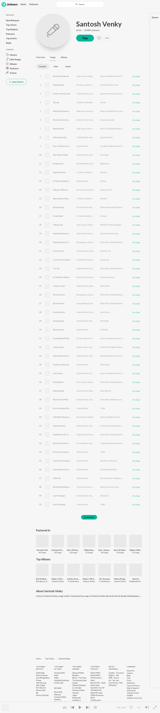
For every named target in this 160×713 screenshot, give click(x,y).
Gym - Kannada (104, 550)
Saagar (75, 683)
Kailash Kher (98, 111)
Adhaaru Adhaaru (60, 190)
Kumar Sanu (40, 690)
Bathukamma (58, 85)
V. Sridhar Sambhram (85, 172)
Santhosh (80, 102)
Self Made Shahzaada (62, 417)
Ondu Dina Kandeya (61, 461)
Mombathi (104, 321)
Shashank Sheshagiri (97, 312)
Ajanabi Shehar (59, 172)
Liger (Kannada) (106, 137)
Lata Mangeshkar (43, 678)
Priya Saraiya (82, 382)
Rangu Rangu (58, 207)
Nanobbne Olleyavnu (108, 461)
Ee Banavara (58, 164)
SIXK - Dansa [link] (114, 678)
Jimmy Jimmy (58, 347)
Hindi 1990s (95, 673)
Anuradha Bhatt (95, 399)
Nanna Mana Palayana (62, 198)
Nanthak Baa (58, 129)
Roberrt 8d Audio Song (109, 487)
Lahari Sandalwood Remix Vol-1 (112, 338)
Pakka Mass (89, 550)
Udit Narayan (41, 683)
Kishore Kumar (42, 675)
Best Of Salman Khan (120, 550)
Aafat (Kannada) (59, 137)
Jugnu (74, 695)
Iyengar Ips (104, 260)
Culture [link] (130, 673)
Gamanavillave (59, 426)
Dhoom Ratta (58, 303)
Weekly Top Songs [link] (61, 702)
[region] (89, 658)
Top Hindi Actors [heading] (58, 668)
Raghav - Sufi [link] (114, 675)
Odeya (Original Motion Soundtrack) (114, 111)
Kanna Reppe (58, 321)
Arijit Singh (40, 673)
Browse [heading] (58, 688)
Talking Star (58, 225)
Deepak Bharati (83, 268)
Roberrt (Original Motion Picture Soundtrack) (118, 76)
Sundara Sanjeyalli (61, 365)
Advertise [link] (131, 683)
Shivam (56, 102)
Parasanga (104, 155)
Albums (64, 57)
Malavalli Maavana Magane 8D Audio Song (71, 233)
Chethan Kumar (83, 94)
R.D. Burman (41, 688)
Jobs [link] (129, 678)
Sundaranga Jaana (107, 277)
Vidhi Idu (57, 478)
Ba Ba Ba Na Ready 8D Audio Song (67, 487)
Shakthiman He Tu (61, 434)
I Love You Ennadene (61, 260)
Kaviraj (89, 111)
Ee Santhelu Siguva (61, 277)
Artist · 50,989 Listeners (88, 30)
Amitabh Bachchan (61, 680)
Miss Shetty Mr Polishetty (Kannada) (114, 478)
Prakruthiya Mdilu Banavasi (111, 399)
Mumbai (103, 172)
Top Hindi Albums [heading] (77, 668)
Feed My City (58, 251)
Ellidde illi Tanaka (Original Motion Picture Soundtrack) (121, 225)
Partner (103, 181)
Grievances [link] (131, 690)
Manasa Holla (94, 391)
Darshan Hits (42, 550)
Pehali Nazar (58, 382)
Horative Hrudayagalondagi (65, 452)
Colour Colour (59, 286)
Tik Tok (56, 268)
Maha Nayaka (58, 391)
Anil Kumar (91, 129)
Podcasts (33, 4)
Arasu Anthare (82, 443)
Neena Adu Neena (60, 443)
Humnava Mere (78, 690)
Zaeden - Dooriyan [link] (116, 673)
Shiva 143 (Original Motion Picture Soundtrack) (119, 129)
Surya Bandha (59, 312)
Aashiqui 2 (76, 700)
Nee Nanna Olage (60, 155)
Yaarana (75, 693)
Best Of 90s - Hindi (98, 683)
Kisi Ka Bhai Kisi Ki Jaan (109, 85)
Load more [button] (89, 517)
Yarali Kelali (58, 216)
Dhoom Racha (59, 295)
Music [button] (23, 4)
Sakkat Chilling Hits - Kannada (135, 550)
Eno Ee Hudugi (59, 504)
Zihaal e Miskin (78, 673)
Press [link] (129, 680)
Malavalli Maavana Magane (64, 111)
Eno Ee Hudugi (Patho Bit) (64, 408)
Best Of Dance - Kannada (73, 550)
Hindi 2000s (95, 675)
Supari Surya (105, 312)
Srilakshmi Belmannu (97, 356)
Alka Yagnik (40, 685)
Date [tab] (56, 66)
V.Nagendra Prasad (94, 76)
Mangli (98, 129)
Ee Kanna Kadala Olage (62, 181)
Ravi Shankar (82, 417)
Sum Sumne (58, 373)
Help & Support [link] (133, 688)
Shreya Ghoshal (83, 277)
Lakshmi (92, 155)
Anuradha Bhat (82, 164)
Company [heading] (131, 667)
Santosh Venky (99, 24)
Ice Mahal (104, 330)
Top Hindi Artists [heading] (40, 668)
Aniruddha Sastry (91, 102)
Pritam (38, 680)
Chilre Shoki (105, 286)
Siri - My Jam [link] (114, 680)
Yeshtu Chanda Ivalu (61, 94)
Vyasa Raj (80, 487)
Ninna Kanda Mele (61, 399)
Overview (40, 57)
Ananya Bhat (94, 321)
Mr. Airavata (104, 579)
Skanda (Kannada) (107, 120)
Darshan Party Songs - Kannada (58, 550)
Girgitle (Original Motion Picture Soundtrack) (118, 443)
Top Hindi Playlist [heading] (95, 668)
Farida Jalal (58, 683)
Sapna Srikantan (95, 286)
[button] (16, 55)
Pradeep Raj (81, 260)
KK (37, 693)
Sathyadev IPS (106, 190)
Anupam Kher (59, 673)
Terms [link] (129, 685)
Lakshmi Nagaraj (99, 207)
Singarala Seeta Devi (62, 242)
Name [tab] (68, 66)
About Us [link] (130, 671)
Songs (53, 57)
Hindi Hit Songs (97, 693)
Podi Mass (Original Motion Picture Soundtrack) (119, 347)
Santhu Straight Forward (110, 417)
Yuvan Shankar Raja (84, 207)
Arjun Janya (81, 76)
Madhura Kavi (82, 347)
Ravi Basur (81, 85)
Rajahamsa (104, 164)
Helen (56, 678)
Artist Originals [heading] (113, 668)
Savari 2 (135, 579)
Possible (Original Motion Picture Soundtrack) (118, 146)
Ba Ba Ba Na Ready (61, 76)
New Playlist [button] (16, 82)
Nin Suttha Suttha (61, 120)
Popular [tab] (42, 66)
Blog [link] (128, 675)
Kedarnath (76, 698)
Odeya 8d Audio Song (109, 233)
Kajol (56, 675)
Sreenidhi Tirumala (96, 120)
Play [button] (85, 38)
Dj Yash (79, 338)
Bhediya (75, 675)
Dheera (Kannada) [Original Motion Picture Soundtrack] (122, 207)
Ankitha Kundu (100, 216)
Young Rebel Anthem (62, 469)
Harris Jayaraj (82, 190)
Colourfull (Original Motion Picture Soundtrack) (119, 426)
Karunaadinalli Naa (61, 338)
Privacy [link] (137, 685)
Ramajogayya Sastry (85, 242)
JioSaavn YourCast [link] (134, 698)
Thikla (102, 408)
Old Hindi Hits (96, 690)
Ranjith (90, 417)
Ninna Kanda (58, 330)
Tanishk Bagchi (82, 137)
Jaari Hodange (59, 496)
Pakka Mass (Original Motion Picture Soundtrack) (119, 242)
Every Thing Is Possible (63, 146)
